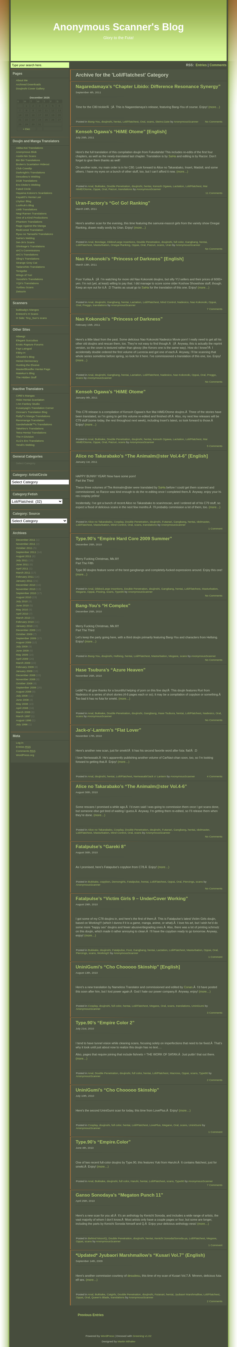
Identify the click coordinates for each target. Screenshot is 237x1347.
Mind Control (168, 302)
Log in (20, 742)
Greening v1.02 (142, 1335)
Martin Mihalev (126, 1341)
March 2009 (23, 662)
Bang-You (94, 121)
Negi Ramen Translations (31, 213)
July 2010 (22, 601)
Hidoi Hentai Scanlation (30, 399)
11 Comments (214, 192)
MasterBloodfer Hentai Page (33, 369)
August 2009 (23, 642)
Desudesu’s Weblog (28, 176)
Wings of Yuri (24, 275)
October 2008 (24, 683)
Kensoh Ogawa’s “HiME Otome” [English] (121, 131)
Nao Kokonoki (198, 302)
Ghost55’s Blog (25, 356)
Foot (129, 950)
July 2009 (22, 646)
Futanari (167, 521)
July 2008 (22, 695)
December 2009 (26, 630)
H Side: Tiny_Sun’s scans (31, 317)
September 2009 (26, 638)
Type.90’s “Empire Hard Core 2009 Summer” (124, 538)
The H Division (25, 436)
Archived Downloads (28, 84)
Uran (169, 244)
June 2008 (22, 699)
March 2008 (23, 712)
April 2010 (22, 613)
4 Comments (214, 776)
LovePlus (154, 1125)
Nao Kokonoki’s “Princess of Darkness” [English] (130, 258)
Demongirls (118, 881)
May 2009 (22, 654)
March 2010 (23, 617)
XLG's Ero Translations (30, 440)
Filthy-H (20, 352)
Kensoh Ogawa (162, 186)
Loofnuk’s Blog (25, 205)
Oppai (96, 189)
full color (179, 241)
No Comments (214, 121)
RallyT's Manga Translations (33, 416)
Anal (90, 186)
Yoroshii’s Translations (29, 279)
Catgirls (111, 1294)
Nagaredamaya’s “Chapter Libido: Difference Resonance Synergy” (148, 86)
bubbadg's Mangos (27, 309)
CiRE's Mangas (25, 395)
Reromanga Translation (30, 420)
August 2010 (23, 597)
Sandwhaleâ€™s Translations (34, 424)
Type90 (119, 591)
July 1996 (22, 724)
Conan (188, 987)
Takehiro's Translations (30, 428)
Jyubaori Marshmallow (188, 1294)
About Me (22, 80)
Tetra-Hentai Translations (31, 432)
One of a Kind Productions (32, 217)
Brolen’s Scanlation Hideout (32, 164)
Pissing (100, 591)
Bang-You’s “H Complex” (103, 605)
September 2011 (26, 552)
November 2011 (26, 543)
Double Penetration (118, 186)
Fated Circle (23, 188)
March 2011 (23, 572)
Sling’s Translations (28, 258)
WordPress (107, 1335)
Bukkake (100, 186)
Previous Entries (91, 1315)
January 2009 (24, 671)
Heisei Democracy (27, 360)
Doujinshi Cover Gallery (30, 88)
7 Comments (214, 308)
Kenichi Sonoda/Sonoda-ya (171, 1238)
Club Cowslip (24, 168)
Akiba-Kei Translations (29, 147)
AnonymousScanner (186, 121)
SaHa (172, 156)
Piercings (188, 881)
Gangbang (191, 241)
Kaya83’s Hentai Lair (28, 197)
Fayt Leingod (24, 348)
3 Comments (214, 1012)
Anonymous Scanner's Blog (118, 27)
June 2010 (22, 605)
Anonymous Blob (26, 151)
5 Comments (214, 445)
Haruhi (135, 1181)
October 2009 (24, 634)
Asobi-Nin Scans (26, 156)
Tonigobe (21, 270)
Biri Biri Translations (28, 160)
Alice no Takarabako (100, 521)
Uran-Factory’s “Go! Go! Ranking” (113, 203)
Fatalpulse (133, 881)
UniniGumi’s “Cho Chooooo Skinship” (117, 1090)
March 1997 (23, 716)
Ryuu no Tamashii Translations (34, 233)
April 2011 (22, 568)
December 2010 (26, 584)
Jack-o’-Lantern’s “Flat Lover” (108, 730)
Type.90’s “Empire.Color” (103, 1142)
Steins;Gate (162, 121)
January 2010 (24, 625)
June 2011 (22, 564)
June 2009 (22, 650)
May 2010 (22, 609)
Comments (217, 65)
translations (125, 189)
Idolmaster (203, 521)
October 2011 (24, 547)
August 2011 (23, 556)
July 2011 (22, 560)
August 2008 (23, 691)
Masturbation (101, 244)
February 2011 (25, 576)
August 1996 (23, 720)
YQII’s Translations (27, 283)
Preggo (87, 305)
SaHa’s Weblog (25, 238)
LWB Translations (26, 209)
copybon (105, 881)
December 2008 (26, 675)
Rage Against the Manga (31, 225)
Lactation (178, 186)
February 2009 (25, 666)
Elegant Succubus (27, 340)
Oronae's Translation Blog (31, 412)
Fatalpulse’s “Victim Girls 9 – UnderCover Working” (132, 898)
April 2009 (22, 658)
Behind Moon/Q (97, 1238)
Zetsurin (21, 291)
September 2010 (26, 593)
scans (150, 121)
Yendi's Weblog (25, 444)
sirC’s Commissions (28, 250)
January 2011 (24, 580)
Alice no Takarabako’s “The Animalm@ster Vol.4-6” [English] (142, 456)
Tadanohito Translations (30, 266)
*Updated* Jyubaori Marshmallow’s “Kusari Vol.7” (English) (140, 1255)
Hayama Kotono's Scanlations (34, 192)
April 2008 (22, 707)
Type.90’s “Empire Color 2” (105, 1022)
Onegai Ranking (120, 244)
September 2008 (26, 687)
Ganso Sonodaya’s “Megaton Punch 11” (119, 1195)
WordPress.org (25, 755)
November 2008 (26, 679)
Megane (81, 591)
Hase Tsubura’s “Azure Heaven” (111, 670)
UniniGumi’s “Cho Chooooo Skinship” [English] (128, 967)
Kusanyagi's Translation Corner (35, 407)
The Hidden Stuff (26, 377)
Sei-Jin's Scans (25, 242)
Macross (175, 1073)
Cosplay (118, 521)
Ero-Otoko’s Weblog (28, 184)
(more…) (214, 107)
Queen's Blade (100, 1297)
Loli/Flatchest (130, 121)
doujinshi (106, 121)
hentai (117, 121)
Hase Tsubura (166, 713)
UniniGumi (197, 1005)
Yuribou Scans (25, 287)
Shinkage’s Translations (30, 246)
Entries (201, 65)
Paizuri (113, 189)
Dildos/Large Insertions (121, 241)
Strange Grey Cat (26, 262)
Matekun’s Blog (25, 373)
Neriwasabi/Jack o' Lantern (150, 776)
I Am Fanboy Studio (28, 403)
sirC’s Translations (27, 254)
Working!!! (103, 953)
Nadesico (183, 302)
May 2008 (22, 703)
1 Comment (215, 528)
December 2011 (26, 539)
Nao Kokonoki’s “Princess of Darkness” (119, 319)
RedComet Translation (29, 229)
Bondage (100, 241)
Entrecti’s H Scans (27, 313)
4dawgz (20, 336)
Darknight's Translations (30, 172)
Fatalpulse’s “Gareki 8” (101, 846)
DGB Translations (26, 180)
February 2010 (25, 621)
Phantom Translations (29, 221)
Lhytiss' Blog (23, 201)
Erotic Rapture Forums (29, 344)
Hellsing (118, 656)
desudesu (133, 1275)
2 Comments (214, 1079)
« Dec (26, 128)
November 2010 (26, 588)
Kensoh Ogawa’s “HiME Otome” (111, 391)
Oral (142, 121)
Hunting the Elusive (28, 364)
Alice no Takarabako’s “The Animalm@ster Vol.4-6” (131, 786)
